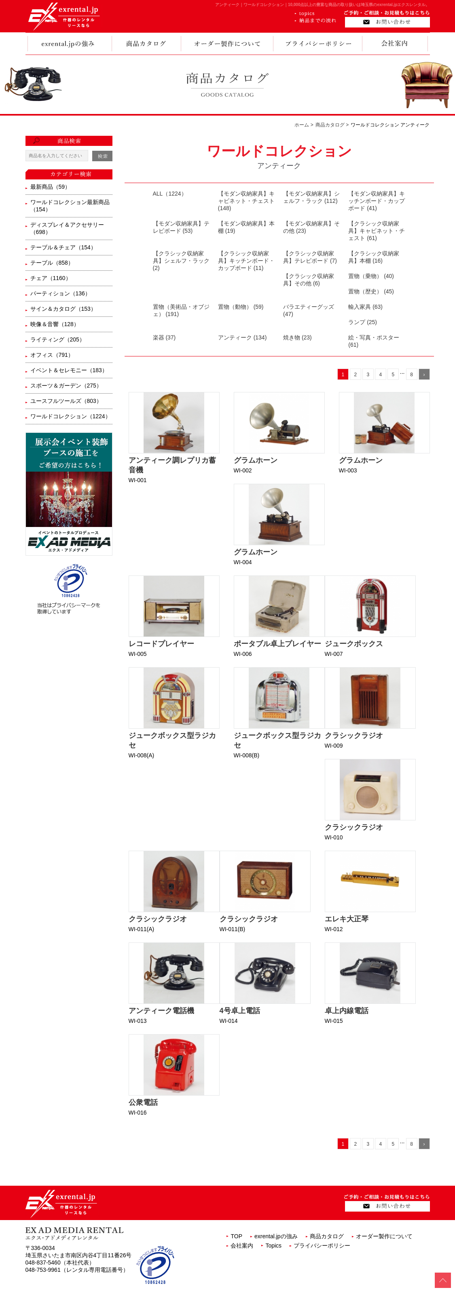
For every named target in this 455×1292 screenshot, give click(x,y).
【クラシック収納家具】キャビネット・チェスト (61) (376, 230)
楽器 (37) (164, 337)
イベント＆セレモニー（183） (69, 370)
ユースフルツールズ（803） (66, 401)
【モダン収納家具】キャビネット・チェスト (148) (246, 200)
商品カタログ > (332, 125)
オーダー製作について (384, 1236)
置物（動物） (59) (241, 307)
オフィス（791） (52, 355)
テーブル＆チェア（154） (63, 247)
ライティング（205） (57, 339)
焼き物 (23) (297, 337)
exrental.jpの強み (276, 1236)
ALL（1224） (170, 193)
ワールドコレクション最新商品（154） (70, 206)
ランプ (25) (362, 322)
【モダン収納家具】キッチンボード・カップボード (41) (376, 200)
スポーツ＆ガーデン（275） (66, 385)
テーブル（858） (52, 262)
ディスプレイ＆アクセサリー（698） (67, 228)
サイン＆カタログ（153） (63, 309)
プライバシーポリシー (322, 1245)
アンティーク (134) (242, 337)
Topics (273, 1245)
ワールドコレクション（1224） (70, 416)
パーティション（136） (60, 293)
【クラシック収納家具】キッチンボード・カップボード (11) (246, 260)
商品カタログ (327, 1236)
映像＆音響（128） (54, 324)
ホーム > (303, 125)
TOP (236, 1236)
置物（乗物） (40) (371, 276)
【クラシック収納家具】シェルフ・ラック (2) (181, 260)
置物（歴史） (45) (371, 291)
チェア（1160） (50, 278)
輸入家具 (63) (365, 307)
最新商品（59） (50, 186)
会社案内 (242, 1245)
